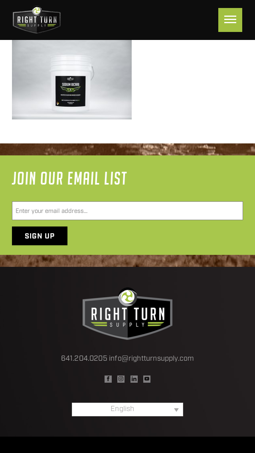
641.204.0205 (84, 359)
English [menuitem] (122, 409)
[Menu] (230, 20)
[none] (127, 409)
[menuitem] (127, 409)
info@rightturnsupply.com (151, 359)
